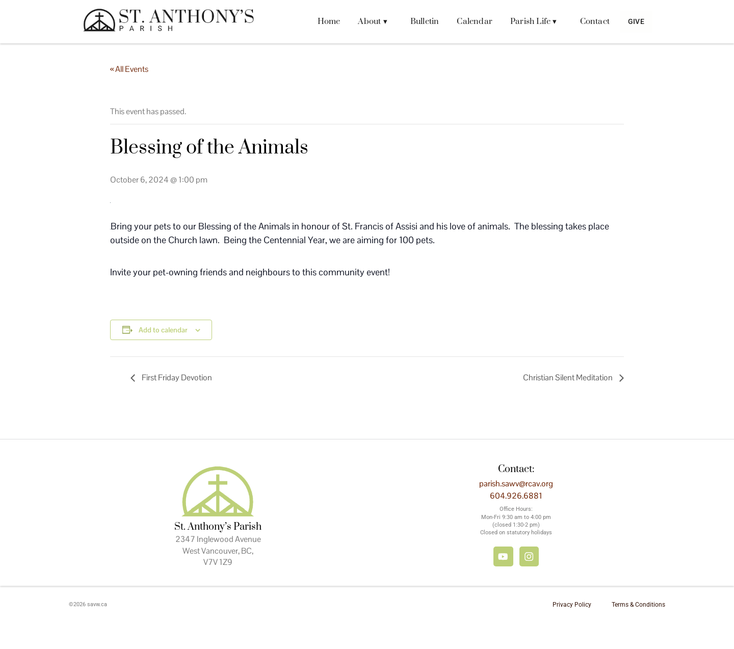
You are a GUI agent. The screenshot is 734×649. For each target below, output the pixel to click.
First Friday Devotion (176, 377)
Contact (584, 21)
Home (318, 21)
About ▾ (362, 21)
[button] (365, 21)
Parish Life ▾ (524, 21)
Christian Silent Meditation (568, 377)
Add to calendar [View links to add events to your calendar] (163, 329)
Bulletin (414, 21)
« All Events (129, 69)
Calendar (465, 21)
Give (631, 21)
